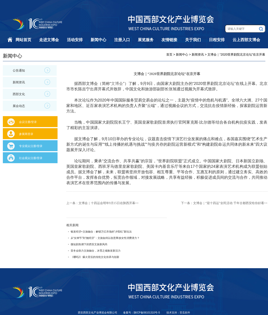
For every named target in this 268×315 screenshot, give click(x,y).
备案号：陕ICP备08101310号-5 (142, 312)
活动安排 (75, 40)
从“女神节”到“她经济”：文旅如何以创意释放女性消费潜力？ (105, 238)
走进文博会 (49, 40)
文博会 (117, 83)
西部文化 (31, 94)
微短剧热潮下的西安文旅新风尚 (89, 244)
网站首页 (23, 40)
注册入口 (122, 40)
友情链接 (169, 40)
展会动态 (31, 105)
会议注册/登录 (28, 122)
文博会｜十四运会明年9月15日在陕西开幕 (107, 203)
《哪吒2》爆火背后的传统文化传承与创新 (95, 257)
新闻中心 (98, 40)
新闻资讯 (31, 82)
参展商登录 (26, 134)
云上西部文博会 (246, 40)
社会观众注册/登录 (31, 158)
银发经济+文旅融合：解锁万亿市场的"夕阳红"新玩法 (101, 231)
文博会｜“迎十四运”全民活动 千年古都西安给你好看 (228, 203)
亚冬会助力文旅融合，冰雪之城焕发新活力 (96, 250)
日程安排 (217, 40)
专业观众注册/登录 (31, 146)
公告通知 (31, 70)
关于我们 (193, 40)
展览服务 (146, 40)
